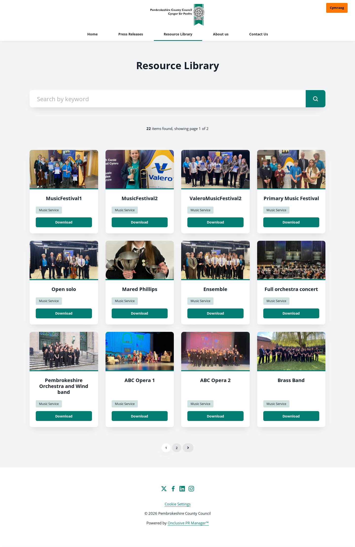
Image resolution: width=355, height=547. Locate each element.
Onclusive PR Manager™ (188, 522)
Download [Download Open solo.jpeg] (63, 313)
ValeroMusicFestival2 (215, 198)
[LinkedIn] (182, 488)
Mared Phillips (139, 289)
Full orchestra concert (291, 289)
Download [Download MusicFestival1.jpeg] (63, 222)
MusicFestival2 (140, 198)
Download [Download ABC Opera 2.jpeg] (215, 416)
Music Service (49, 210)
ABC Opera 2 (215, 380)
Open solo (64, 289)
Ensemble (215, 289)
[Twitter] (164, 488)
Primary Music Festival (291, 198)
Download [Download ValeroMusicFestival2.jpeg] (215, 222)
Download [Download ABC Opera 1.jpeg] (139, 416)
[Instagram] (191, 488)
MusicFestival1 (64, 198)
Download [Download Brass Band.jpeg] (291, 416)
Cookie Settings (178, 503)
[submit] (315, 98)
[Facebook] (173, 488)
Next (188, 447)
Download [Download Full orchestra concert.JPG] (291, 313)
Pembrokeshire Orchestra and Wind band (63, 386)
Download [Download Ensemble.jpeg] (215, 313)
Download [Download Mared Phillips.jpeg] (139, 313)
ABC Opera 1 (139, 380)
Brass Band (291, 380)
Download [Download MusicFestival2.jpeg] (139, 222)
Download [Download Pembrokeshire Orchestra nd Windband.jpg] (63, 416)
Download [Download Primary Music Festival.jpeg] (291, 222)
